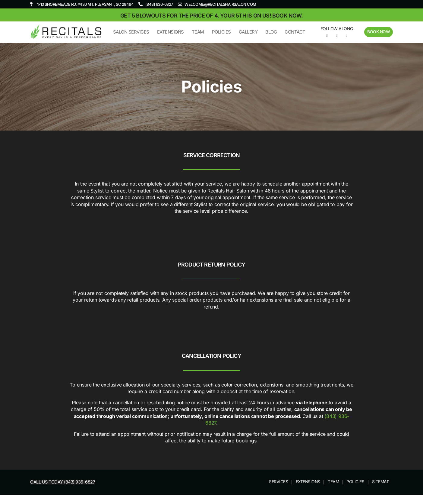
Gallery (247, 32)
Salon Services (130, 32)
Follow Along (336, 28)
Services (276, 482)
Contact (294, 32)
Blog (270, 32)
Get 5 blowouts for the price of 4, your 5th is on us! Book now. (211, 15)
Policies (220, 32)
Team (197, 32)
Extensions (169, 32)
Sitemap (381, 482)
